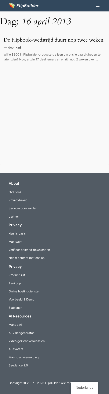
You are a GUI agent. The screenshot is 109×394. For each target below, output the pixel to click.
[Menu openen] (97, 5)
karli (18, 47)
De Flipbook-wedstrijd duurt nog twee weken (53, 40)
